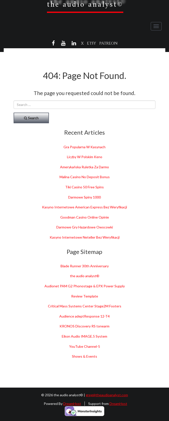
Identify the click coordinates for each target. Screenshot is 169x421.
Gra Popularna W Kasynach (84, 147)
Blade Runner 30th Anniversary (85, 266)
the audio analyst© (84, 276)
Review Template (84, 296)
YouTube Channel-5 (84, 346)
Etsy (91, 43)
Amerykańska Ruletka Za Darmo (84, 167)
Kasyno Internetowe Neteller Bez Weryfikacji (85, 237)
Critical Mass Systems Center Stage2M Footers (84, 306)
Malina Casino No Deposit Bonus (85, 177)
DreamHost (72, 403)
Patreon (108, 43)
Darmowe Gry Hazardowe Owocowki (84, 227)
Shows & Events (84, 356)
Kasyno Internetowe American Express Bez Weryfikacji (84, 207)
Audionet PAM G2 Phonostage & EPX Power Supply (84, 286)
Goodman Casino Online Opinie (84, 217)
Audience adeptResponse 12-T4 (84, 316)
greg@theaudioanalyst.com (107, 395)
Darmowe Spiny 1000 (84, 197)
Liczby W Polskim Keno (84, 157)
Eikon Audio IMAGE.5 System (84, 336)
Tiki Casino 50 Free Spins (84, 187)
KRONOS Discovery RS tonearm (84, 326)
